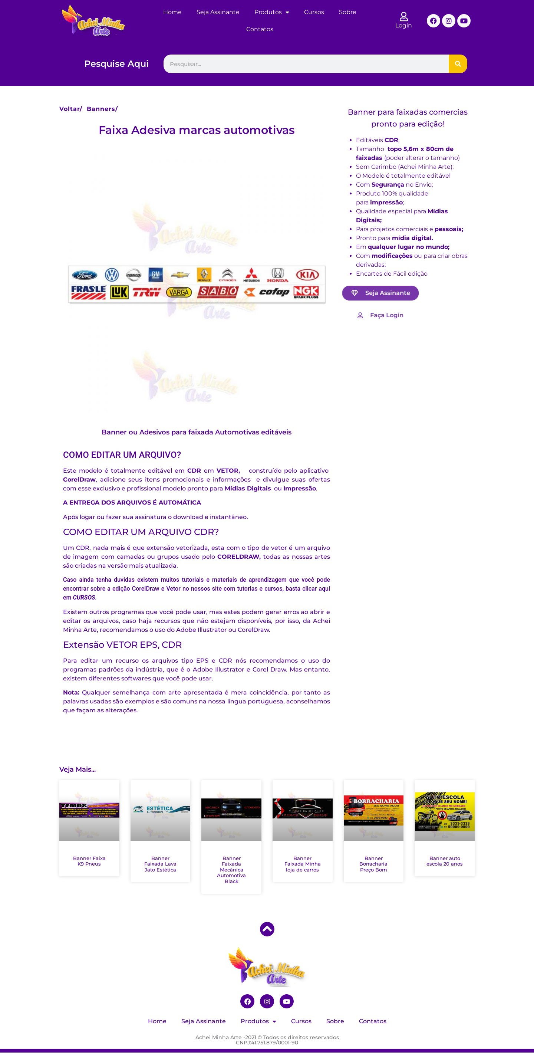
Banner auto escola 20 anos (444, 861)
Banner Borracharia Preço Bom (373, 864)
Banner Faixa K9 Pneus (89, 861)
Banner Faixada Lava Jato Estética (160, 864)
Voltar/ (70, 108)
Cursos (314, 12)
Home (172, 12)
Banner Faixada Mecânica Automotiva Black (231, 869)
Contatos (259, 29)
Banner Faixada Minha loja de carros (302, 864)
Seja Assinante (218, 12)
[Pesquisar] (458, 64)
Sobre (347, 12)
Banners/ (102, 108)
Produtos (271, 12)
